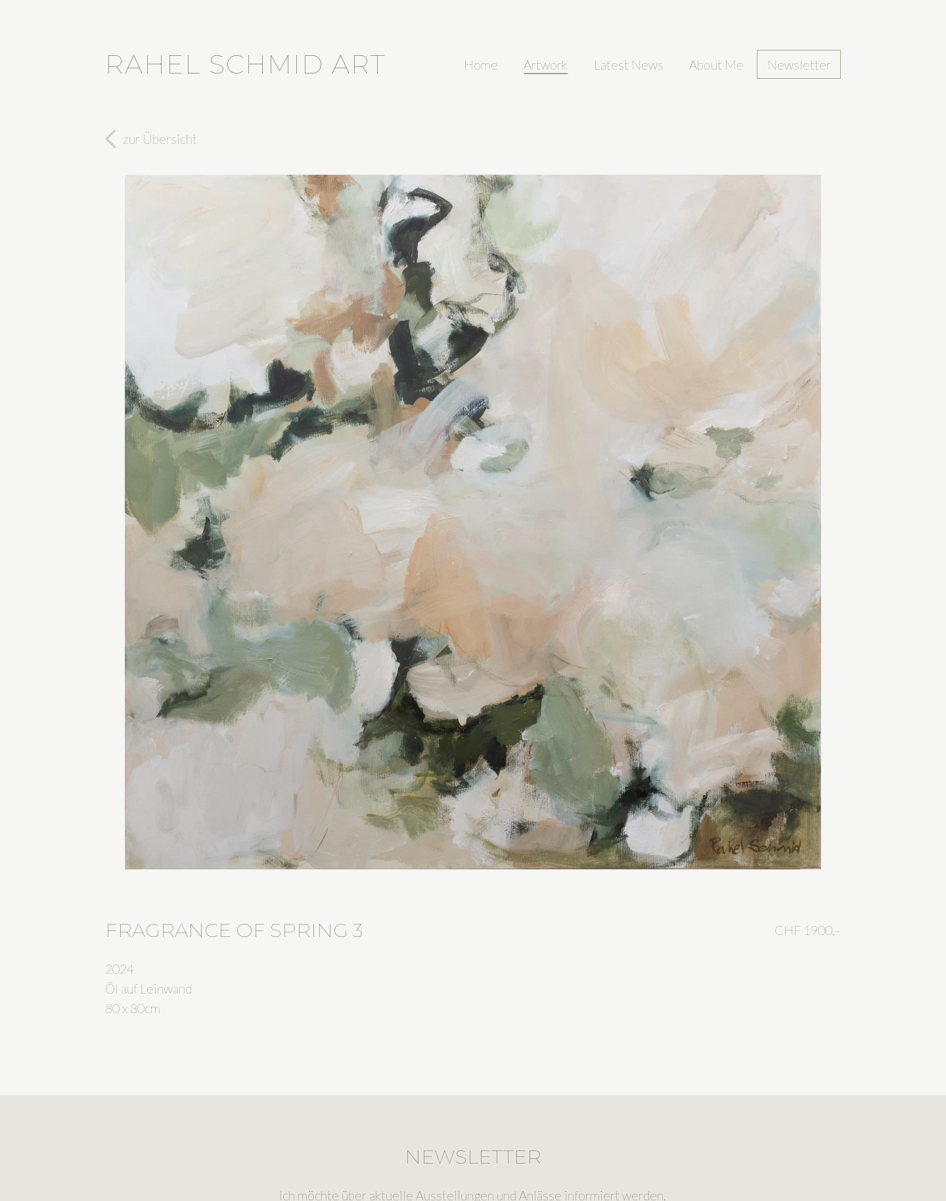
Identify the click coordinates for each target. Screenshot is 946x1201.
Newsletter (799, 64)
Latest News (629, 64)
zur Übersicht (160, 138)
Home (481, 64)
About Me (716, 64)
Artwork (546, 64)
